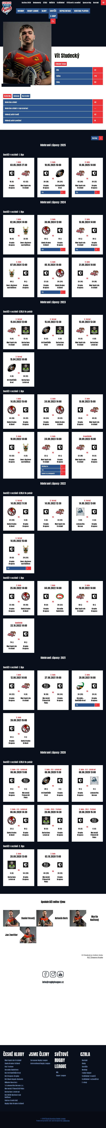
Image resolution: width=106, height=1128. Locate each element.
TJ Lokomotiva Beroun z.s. (14, 1085)
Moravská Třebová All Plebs (14, 1088)
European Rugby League (39, 1060)
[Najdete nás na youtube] (60, 974)
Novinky (84, 1070)
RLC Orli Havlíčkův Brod (13, 1073)
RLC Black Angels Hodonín (14, 1079)
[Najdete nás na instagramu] (53, 974)
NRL (57, 1072)
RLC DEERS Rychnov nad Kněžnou (13, 1096)
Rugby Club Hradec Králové (14, 1103)
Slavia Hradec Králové (12, 1063)
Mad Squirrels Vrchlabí (13, 1060)
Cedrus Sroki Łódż (11, 1100)
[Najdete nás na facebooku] (45, 974)
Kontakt (84, 1060)
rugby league (86, 1073)
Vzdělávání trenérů (89, 1076)
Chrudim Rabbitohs (12, 1070)
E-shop (84, 1082)
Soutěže (84, 1066)
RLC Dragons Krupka (95, 957)
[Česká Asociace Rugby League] (7, 8)
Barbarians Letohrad (12, 1092)
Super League (61, 1075)
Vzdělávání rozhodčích (90, 1079)
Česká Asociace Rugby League (56, 1119)
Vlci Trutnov (9, 1066)
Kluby (84, 1063)
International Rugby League (40, 1063)
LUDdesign (66, 1121)
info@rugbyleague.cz (53, 982)
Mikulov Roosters (11, 1082)
